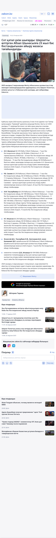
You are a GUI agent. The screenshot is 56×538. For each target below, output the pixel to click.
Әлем (9, 18)
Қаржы (14, 18)
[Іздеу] (48, 13)
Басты (3, 31)
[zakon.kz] (7, 14)
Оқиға (20, 18)
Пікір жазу (50, 363)
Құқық (26, 18)
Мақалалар (33, 18)
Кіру (53, 352)
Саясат (4, 18)
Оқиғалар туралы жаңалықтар (32, 31)
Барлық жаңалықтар (14, 31)
